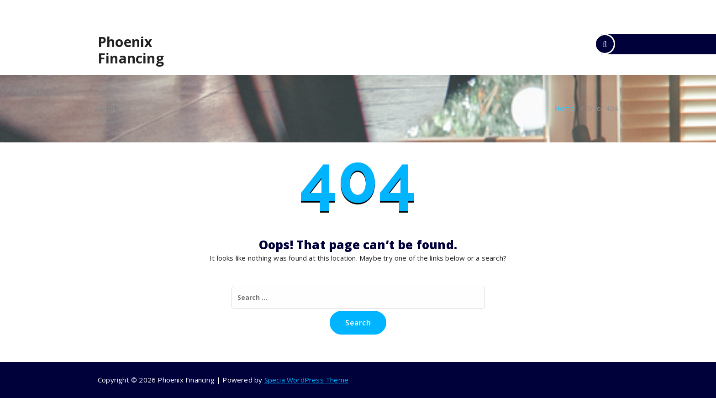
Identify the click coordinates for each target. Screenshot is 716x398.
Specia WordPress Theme (306, 379)
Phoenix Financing (131, 50)
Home (564, 108)
